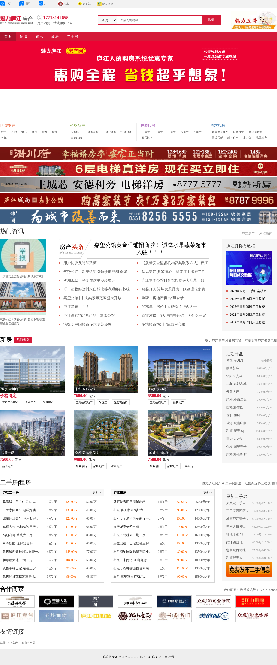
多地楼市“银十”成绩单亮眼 (163, 324)
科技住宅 (232, 137)
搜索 (211, 20)
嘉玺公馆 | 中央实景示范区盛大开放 (92, 298)
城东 (24, 132)
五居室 (197, 132)
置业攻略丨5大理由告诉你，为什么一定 (174, 315)
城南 (34, 132)
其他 (14, 132)
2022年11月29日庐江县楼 (247, 306)
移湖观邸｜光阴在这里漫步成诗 (89, 280)
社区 (24, 3)
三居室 (171, 132)
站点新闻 (265, 233)
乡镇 (4, 137)
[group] (138, 79)
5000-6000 (93, 132)
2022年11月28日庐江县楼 (247, 314)
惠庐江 (84, 3)
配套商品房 (121, 402)
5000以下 (76, 132)
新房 (55, 37)
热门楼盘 (23, 340)
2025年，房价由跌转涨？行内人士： (171, 307)
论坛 (23, 37)
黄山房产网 (28, 642)
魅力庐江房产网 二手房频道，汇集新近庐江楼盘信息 (239, 483)
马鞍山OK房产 (9, 642)
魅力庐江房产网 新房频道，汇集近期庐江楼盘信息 (241, 340)
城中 (4, 132)
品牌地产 (261, 137)
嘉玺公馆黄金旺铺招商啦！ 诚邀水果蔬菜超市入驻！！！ (150, 248)
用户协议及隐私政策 (80, 263)
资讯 (39, 37)
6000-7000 (110, 132)
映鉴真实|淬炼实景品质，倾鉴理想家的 (173, 289)
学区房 (103, 402)
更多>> (97, 492)
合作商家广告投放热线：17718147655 (250, 590)
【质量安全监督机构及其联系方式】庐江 (175, 263)
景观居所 (217, 137)
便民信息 (105, 4)
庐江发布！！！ (76, 307)
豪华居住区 (255, 132)
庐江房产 (248, 233)
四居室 (184, 132)
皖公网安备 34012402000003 (121, 657)
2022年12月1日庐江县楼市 (248, 291)
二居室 (158, 132)
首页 (5, 3)
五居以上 (147, 137)
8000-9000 (77, 137)
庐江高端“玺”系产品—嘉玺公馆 (89, 315)
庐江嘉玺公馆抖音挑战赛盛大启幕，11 (173, 280)
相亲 (63, 3)
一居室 (146, 132)
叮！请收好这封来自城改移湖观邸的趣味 (96, 289)
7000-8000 (126, 132)
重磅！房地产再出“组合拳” (163, 298)
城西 (44, 132)
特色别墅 (238, 132)
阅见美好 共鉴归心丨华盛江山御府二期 (173, 272)
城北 (54, 132)
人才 (44, 3)
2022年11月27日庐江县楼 (247, 322)
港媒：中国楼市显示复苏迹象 (87, 324)
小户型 (247, 137)
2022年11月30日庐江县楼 (247, 299)
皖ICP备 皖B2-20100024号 (157, 657)
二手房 (72, 37)
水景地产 (116, 466)
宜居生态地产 (220, 132)
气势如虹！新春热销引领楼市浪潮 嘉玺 (95, 272)
